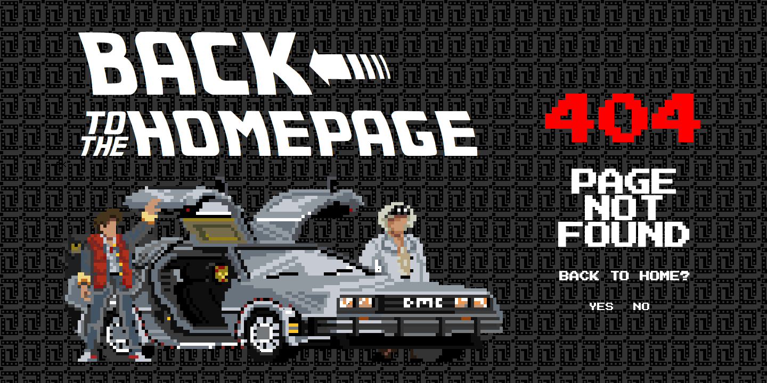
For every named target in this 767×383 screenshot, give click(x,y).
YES (601, 307)
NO (641, 307)
